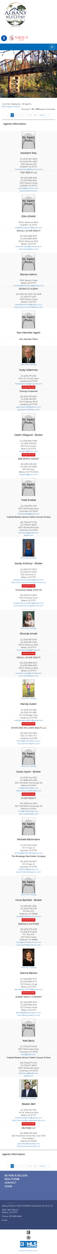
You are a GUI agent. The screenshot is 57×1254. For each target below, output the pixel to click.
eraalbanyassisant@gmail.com (28, 227)
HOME (8, 1186)
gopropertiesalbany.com (28, 409)
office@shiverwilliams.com (28, 741)
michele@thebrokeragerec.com (28, 853)
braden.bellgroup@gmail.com (28, 1118)
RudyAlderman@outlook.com (28, 384)
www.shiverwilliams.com (28, 743)
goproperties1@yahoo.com (28, 407)
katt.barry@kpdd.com (28, 533)
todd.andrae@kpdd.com (29, 514)
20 (35, 115)
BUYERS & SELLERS (16, 1175)
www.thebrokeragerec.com (28, 872)
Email (4, 1220)
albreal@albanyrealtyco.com (28, 1012)
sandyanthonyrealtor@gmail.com (28, 580)
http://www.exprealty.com (28, 1146)
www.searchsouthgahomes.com (28, 605)
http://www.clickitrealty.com (28, 791)
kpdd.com (28, 535)
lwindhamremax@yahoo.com (28, 304)
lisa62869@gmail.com (28, 869)
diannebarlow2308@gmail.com (28, 989)
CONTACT (10, 1182)
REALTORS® (12, 1179)
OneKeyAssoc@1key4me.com (28, 169)
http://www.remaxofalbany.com (28, 307)
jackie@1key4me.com (28, 188)
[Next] (48, 115)
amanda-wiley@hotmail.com (29, 246)
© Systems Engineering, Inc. (28, 1251)
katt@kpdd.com (28, 1054)
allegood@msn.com (28, 451)
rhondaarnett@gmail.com (28, 650)
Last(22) (42, 115)
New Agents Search (11, 106)
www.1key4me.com (29, 191)
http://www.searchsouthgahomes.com (28, 582)
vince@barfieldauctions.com (28, 916)
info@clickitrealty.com (28, 788)
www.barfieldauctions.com (28, 945)
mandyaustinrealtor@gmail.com (28, 720)
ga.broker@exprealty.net (28, 1143)
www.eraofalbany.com (29, 249)
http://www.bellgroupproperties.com (28, 1120)
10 (31, 115)
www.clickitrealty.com (28, 814)
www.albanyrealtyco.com (28, 1015)
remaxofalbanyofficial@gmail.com (28, 285)
